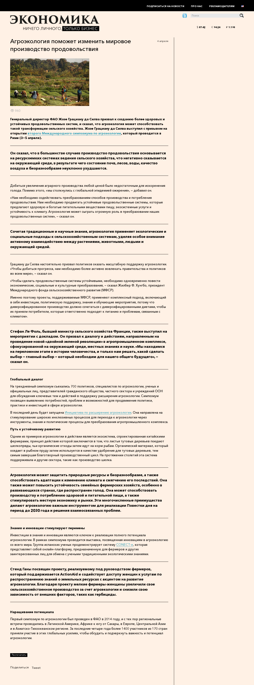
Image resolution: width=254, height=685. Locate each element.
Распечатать (19, 654)
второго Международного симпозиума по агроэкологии (74, 133)
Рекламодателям (221, 6)
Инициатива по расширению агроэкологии (98, 412)
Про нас (196, 6)
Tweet (36, 668)
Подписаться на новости (165, 6)
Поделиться (19, 667)
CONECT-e (124, 545)
